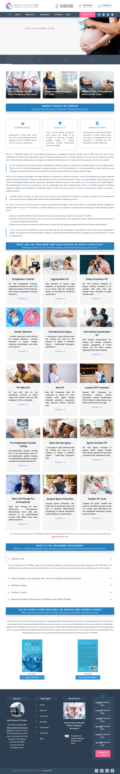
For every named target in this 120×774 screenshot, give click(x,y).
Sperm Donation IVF (97, 443)
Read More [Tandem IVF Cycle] (97, 518)
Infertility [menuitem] (31, 15)
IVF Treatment (13, 87)
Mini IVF (60, 387)
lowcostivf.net (57, 537)
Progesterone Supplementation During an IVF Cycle (58, 91)
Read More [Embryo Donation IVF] (97, 298)
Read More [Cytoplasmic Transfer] (23, 298)
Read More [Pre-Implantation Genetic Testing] (23, 465)
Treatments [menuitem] (45, 15)
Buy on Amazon (32, 677)
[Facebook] (99, 14)
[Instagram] (108, 14)
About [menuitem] (19, 15)
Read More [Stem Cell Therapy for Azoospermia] (23, 524)
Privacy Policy (47, 771)
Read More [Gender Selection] (23, 351)
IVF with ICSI (23, 387)
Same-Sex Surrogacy (60, 443)
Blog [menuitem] (68, 15)
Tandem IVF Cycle (97, 499)
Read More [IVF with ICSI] (23, 404)
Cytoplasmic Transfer (23, 279)
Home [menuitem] (10, 15)
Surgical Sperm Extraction (60, 499)
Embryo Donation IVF (97, 279)
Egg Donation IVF (60, 279)
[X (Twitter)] (103, 14)
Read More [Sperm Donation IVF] (97, 460)
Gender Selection (23, 331)
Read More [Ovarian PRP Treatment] (97, 407)
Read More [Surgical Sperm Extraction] (60, 518)
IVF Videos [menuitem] (59, 15)
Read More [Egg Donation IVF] (60, 298)
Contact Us (87, 14)
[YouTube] (112, 14)
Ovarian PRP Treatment (97, 387)
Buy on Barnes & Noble (88, 677)
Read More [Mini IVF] (60, 409)
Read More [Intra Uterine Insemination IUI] (97, 354)
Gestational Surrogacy (60, 331)
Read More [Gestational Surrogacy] (60, 351)
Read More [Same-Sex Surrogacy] (60, 462)
